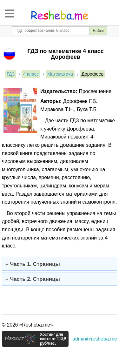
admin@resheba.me (94, 338)
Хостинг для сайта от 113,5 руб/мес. (53, 339)
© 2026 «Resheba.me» (27, 325)
